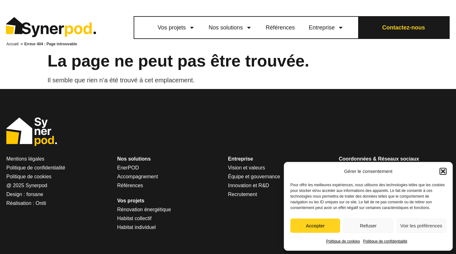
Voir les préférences (421, 225)
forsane (34, 194)
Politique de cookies (343, 241)
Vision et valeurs (246, 167)
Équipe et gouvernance (254, 176)
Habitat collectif (134, 218)
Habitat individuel (136, 227)
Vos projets (176, 28)
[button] (443, 171)
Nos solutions (230, 28)
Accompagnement (137, 176)
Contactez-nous (403, 27)
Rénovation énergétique (144, 209)
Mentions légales (25, 159)
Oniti (41, 203)
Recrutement (242, 194)
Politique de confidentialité (385, 241)
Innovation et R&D (248, 185)
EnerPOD (128, 167)
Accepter (315, 225)
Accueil (12, 44)
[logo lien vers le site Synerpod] (50, 28)
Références (280, 27)
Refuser (368, 225)
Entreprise (326, 28)
